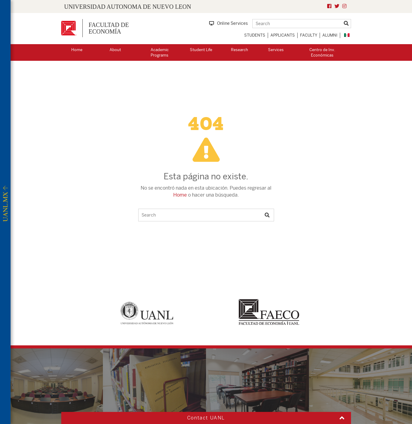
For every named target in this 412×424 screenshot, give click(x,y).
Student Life (201, 49)
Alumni (329, 35)
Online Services (228, 23)
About (115, 49)
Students (254, 35)
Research (239, 49)
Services (276, 49)
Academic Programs (160, 52)
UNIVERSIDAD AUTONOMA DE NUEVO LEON (127, 6)
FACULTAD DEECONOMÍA (109, 28)
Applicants (282, 35)
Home (76, 49)
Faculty (308, 35)
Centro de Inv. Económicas (322, 52)
